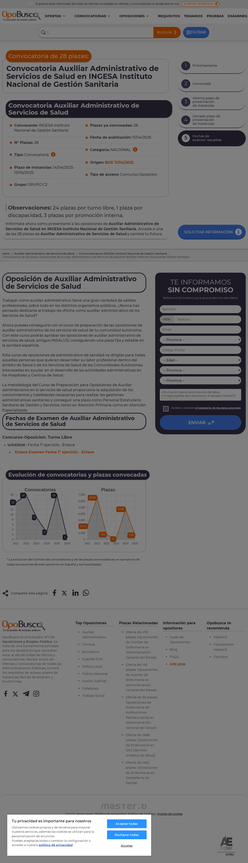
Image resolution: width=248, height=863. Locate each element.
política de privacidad (56, 845)
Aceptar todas (127, 823)
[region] (79, 835)
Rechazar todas (127, 835)
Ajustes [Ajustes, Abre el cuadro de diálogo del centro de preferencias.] (127, 845)
